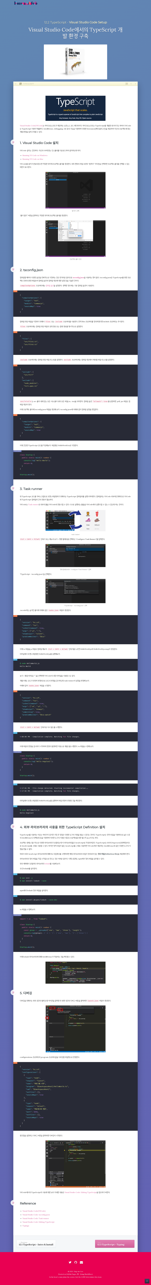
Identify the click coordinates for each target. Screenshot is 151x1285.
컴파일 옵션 (50, 285)
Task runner (33, 504)
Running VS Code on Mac (32, 159)
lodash (47, 864)
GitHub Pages (72, 1274)
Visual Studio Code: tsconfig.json (36, 1215)
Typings (25, 1226)
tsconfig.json (78, 277)
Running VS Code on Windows (34, 155)
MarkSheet (89, 1274)
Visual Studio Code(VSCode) (31, 126)
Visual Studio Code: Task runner (35, 1218)
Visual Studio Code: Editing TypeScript (81, 1192)
